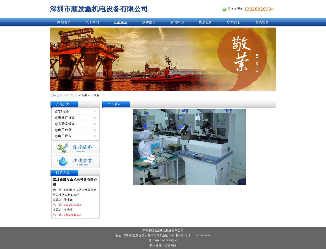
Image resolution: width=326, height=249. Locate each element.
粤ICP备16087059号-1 (163, 240)
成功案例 (149, 22)
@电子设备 (75, 136)
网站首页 (64, 22)
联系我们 (234, 22)
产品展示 (120, 22)
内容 (97, 95)
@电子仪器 (75, 130)
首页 (73, 95)
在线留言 (262, 22)
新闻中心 (177, 22)
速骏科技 (170, 245)
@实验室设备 (75, 124)
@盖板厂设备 (75, 118)
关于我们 (92, 22)
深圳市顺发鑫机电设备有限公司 (99, 9)
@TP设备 (75, 112)
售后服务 (205, 22)
